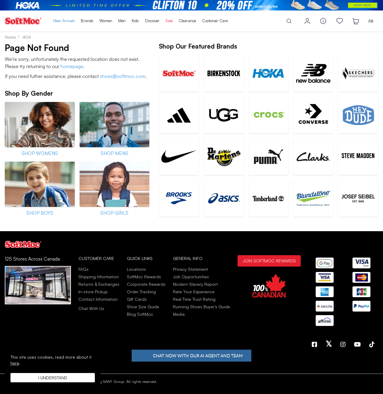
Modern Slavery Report (195, 284)
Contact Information (98, 299)
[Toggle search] (289, 21)
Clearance (187, 20)
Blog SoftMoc (140, 314)
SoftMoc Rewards (144, 276)
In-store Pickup (93, 291)
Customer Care (215, 20)
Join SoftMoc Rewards (269, 260)
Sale (169, 20)
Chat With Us (91, 308)
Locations (136, 269)
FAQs (83, 269)
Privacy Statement (190, 269)
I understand (52, 377)
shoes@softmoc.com (122, 76)
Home (10, 37)
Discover (152, 20)
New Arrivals (64, 20)
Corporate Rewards (146, 284)
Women (105, 20)
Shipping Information (98, 276)
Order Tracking (141, 291)
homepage (71, 66)
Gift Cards (137, 299)
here (14, 363)
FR (371, 21)
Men (122, 20)
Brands (87, 20)
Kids (135, 20)
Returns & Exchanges (98, 284)
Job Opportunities (191, 276)
